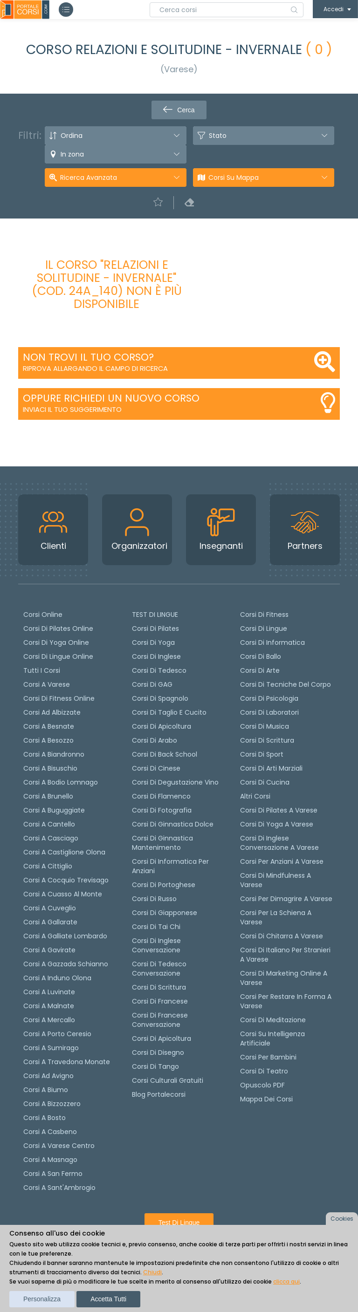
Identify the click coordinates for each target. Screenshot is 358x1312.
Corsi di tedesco (159, 670)
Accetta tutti (108, 1299)
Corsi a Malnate (48, 1006)
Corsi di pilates (155, 628)
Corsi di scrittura (159, 987)
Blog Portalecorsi (159, 1094)
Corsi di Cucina (264, 782)
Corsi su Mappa (233, 177)
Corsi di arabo (154, 740)
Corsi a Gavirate (49, 950)
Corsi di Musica (264, 726)
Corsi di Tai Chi (156, 926)
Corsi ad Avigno (48, 1075)
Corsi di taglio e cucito (169, 712)
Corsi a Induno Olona (57, 978)
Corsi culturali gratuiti (167, 1080)
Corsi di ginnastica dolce (172, 824)
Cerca (178, 110)
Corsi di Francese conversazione (160, 1020)
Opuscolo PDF (262, 1085)
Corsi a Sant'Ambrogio (59, 1187)
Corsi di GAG (152, 684)
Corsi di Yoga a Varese (276, 824)
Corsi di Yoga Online (56, 642)
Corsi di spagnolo (160, 698)
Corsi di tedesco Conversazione (159, 968)
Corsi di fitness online (59, 698)
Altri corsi (255, 796)
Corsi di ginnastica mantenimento (162, 843)
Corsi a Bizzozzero (52, 1103)
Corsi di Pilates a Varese (278, 810)
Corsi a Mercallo (49, 1020)
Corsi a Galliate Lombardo (65, 936)
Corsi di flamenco (161, 796)
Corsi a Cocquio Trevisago (66, 880)
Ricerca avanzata (88, 177)
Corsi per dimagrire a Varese (286, 898)
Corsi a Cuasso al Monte (62, 894)
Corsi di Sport (261, 754)
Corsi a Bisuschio (50, 768)
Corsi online (42, 614)
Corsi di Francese (160, 1001)
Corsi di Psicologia (269, 698)
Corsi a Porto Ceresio (57, 1034)
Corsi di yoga (153, 642)
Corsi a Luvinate (49, 992)
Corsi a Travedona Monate (66, 1061)
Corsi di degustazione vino (175, 782)
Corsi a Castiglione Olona (64, 852)
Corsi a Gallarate (50, 922)
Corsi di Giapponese (164, 912)
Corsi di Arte (260, 670)
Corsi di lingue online (58, 656)
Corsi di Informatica (272, 642)
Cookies (341, 1219)
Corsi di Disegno (158, 1052)
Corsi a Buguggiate (54, 810)
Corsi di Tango (155, 1066)
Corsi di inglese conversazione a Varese (279, 843)
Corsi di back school (164, 754)
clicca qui (286, 1281)
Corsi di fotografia (162, 810)
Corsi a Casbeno (50, 1131)
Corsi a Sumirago (51, 1047)
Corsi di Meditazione (273, 1020)
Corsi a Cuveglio (49, 908)
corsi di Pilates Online (58, 628)
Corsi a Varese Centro (59, 1145)
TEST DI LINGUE (155, 614)
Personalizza (42, 1299)
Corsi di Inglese (156, 656)
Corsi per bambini (268, 1057)
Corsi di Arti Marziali (271, 768)
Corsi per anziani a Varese (282, 861)
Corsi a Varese (46, 684)
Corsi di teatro (264, 1071)
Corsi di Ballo (260, 656)
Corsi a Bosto (44, 1117)
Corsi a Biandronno (53, 754)
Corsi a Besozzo (48, 740)
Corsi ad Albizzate (52, 712)
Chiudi (152, 1272)
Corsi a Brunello (48, 796)
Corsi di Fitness (264, 614)
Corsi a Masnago (50, 1159)
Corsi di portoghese (163, 884)
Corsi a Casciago (50, 838)
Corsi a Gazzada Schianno (65, 964)
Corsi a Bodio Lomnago (60, 782)
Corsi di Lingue (263, 628)
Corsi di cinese (156, 768)
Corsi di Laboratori (269, 712)
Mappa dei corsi (266, 1099)
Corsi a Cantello (49, 824)
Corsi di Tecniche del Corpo (285, 684)
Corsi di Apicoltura (161, 1038)
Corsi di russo (154, 898)
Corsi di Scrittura (267, 740)
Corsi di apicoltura (161, 726)
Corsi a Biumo (45, 1089)
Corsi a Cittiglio (47, 866)
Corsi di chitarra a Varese (281, 936)
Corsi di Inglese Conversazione (156, 945)
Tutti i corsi (41, 670)
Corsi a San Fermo (53, 1173)
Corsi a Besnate (48, 726)
